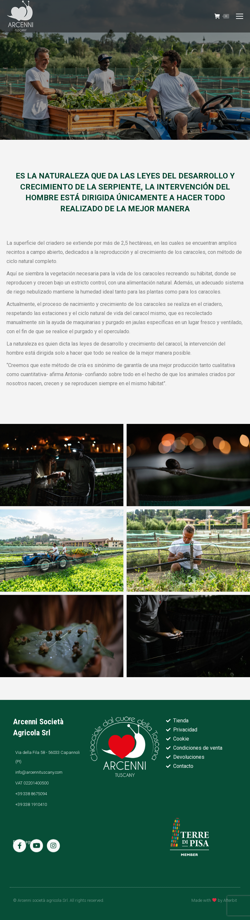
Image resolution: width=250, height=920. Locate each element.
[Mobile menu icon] (239, 16)
